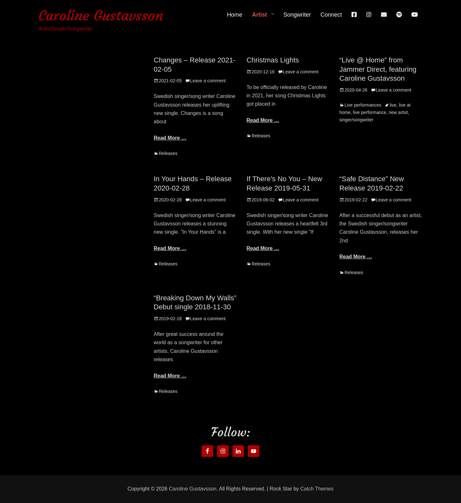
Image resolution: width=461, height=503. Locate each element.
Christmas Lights (273, 60)
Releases (168, 153)
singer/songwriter (356, 119)
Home (234, 15)
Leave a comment (208, 80)
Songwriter (297, 15)
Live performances (362, 105)
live (393, 105)
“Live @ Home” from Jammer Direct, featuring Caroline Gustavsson (378, 69)
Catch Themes (317, 488)
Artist (259, 15)
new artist (398, 112)
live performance (369, 112)
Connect (331, 15)
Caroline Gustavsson (100, 15)
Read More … (170, 138)
